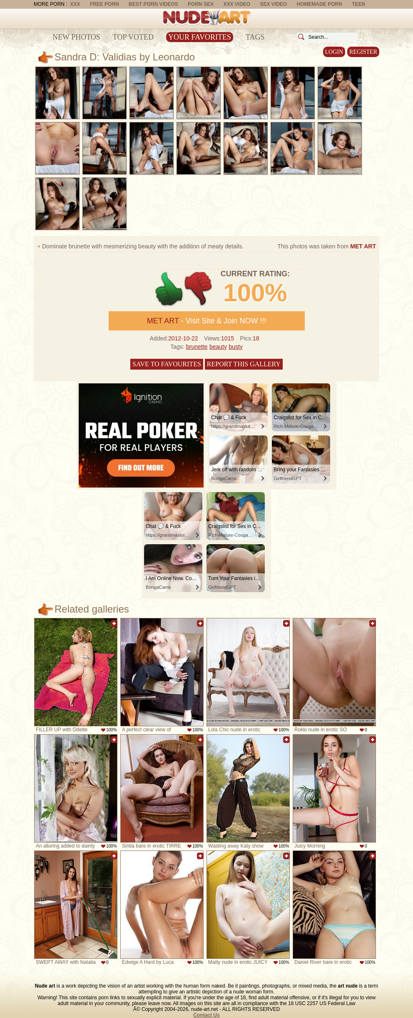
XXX (75, 4)
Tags (255, 37)
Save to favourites (166, 364)
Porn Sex (201, 4)
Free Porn (104, 4)
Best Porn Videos (153, 4)
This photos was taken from (326, 246)
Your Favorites (199, 37)
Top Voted (133, 37)
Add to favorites (114, 623)
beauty (218, 346)
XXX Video (236, 4)
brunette (196, 346)
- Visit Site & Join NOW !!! (206, 321)
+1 (169, 289)
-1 (199, 289)
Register (363, 52)
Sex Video (273, 4)
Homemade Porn (319, 4)
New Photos (76, 37)
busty (235, 346)
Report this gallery (244, 364)
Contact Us (206, 1015)
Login (334, 52)
